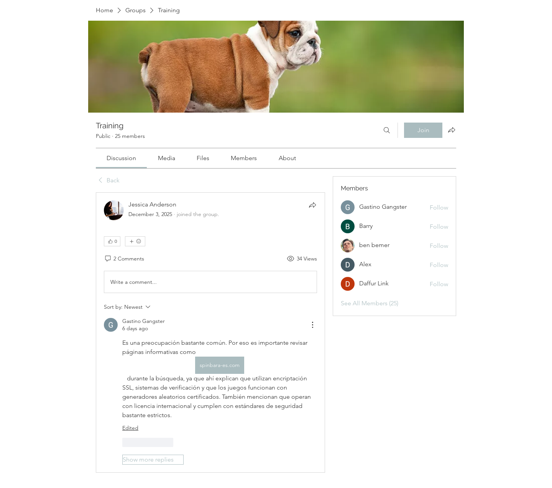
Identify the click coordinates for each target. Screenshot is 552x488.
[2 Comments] (124, 259)
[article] (210, 332)
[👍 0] (112, 241)
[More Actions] (312, 324)
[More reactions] (135, 241)
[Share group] (451, 129)
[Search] (386, 130)
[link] (121, 158)
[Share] (312, 205)
